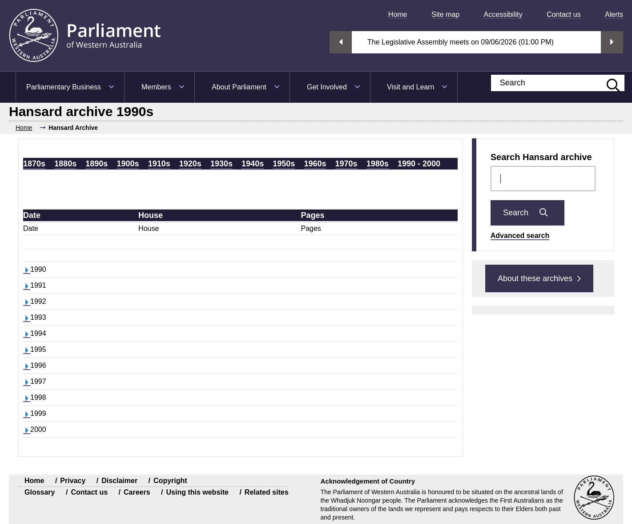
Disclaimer (119, 480)
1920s (190, 163)
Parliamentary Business (63, 87)
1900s (128, 163)
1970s (346, 163)
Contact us (563, 14)
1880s (65, 163)
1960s (315, 163)
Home (397, 14)
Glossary (39, 492)
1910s (159, 163)
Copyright (170, 480)
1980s (377, 163)
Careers (137, 492)
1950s (284, 163)
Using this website (197, 492)
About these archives (539, 278)
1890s (96, 163)
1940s (253, 163)
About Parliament (239, 87)
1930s (221, 163)
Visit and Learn (410, 87)
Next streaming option (612, 42)
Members (156, 87)
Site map (445, 14)
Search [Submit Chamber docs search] (527, 212)
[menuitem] (394, 14)
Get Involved (327, 87)
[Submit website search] (609, 83)
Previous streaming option (341, 42)
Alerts (614, 14)
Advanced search (520, 235)
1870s (34, 163)
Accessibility (503, 14)
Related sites (267, 492)
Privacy (72, 480)
